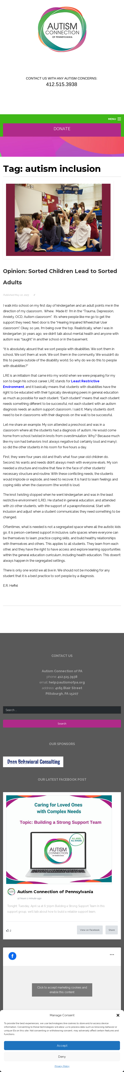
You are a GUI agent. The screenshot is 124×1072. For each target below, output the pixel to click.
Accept (62, 1045)
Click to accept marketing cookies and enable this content (62, 990)
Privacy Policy (62, 1066)
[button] (118, 1015)
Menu (112, 119)
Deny (62, 1057)
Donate (62, 128)
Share (112, 930)
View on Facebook (90, 930)
